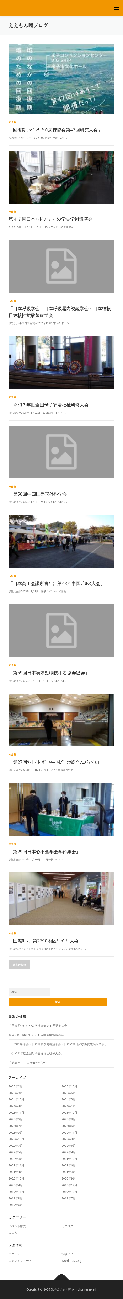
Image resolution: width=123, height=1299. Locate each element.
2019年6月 (16, 1205)
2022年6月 (68, 1145)
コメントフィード (20, 1261)
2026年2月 (16, 1086)
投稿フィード (70, 1254)
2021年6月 (68, 1165)
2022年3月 (16, 1159)
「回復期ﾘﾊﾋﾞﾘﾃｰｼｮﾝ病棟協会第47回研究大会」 (55, 130)
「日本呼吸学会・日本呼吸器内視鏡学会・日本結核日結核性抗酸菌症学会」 (58, 1044)
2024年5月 (68, 1099)
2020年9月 (68, 1178)
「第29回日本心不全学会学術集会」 (44, 851)
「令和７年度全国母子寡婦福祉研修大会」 (51, 404)
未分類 (12, 122)
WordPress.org (71, 1261)
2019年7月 (68, 1198)
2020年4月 (16, 1185)
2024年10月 (16, 1099)
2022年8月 (68, 1139)
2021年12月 (69, 1159)
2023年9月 (16, 1119)
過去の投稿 (19, 964)
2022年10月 (16, 1139)
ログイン (14, 1254)
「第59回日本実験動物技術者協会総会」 (49, 672)
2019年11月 (16, 1192)
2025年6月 (68, 1093)
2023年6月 (68, 1126)
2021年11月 (16, 1165)
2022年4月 (68, 1152)
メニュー (116, 8)
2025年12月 (69, 1086)
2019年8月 (16, 1198)
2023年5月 (16, 1132)
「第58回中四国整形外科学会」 (40, 494)
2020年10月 (16, 1178)
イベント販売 (17, 1226)
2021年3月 (68, 1172)
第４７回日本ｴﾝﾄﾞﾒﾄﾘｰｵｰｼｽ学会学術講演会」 (53, 219)
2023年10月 (69, 1113)
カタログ (67, 1226)
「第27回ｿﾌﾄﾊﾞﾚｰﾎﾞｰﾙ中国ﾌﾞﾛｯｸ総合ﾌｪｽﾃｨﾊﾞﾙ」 (55, 762)
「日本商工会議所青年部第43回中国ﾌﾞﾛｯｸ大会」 (57, 583)
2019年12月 (69, 1185)
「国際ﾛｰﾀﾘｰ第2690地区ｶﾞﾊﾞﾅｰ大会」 (46, 940)
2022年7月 (16, 1145)
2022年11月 (69, 1132)
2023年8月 (68, 1119)
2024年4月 (16, 1106)
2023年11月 (16, 1113)
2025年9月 (16, 1093)
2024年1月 (68, 1106)
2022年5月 (16, 1152)
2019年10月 (69, 1192)
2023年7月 (16, 1126)
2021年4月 (16, 1172)
